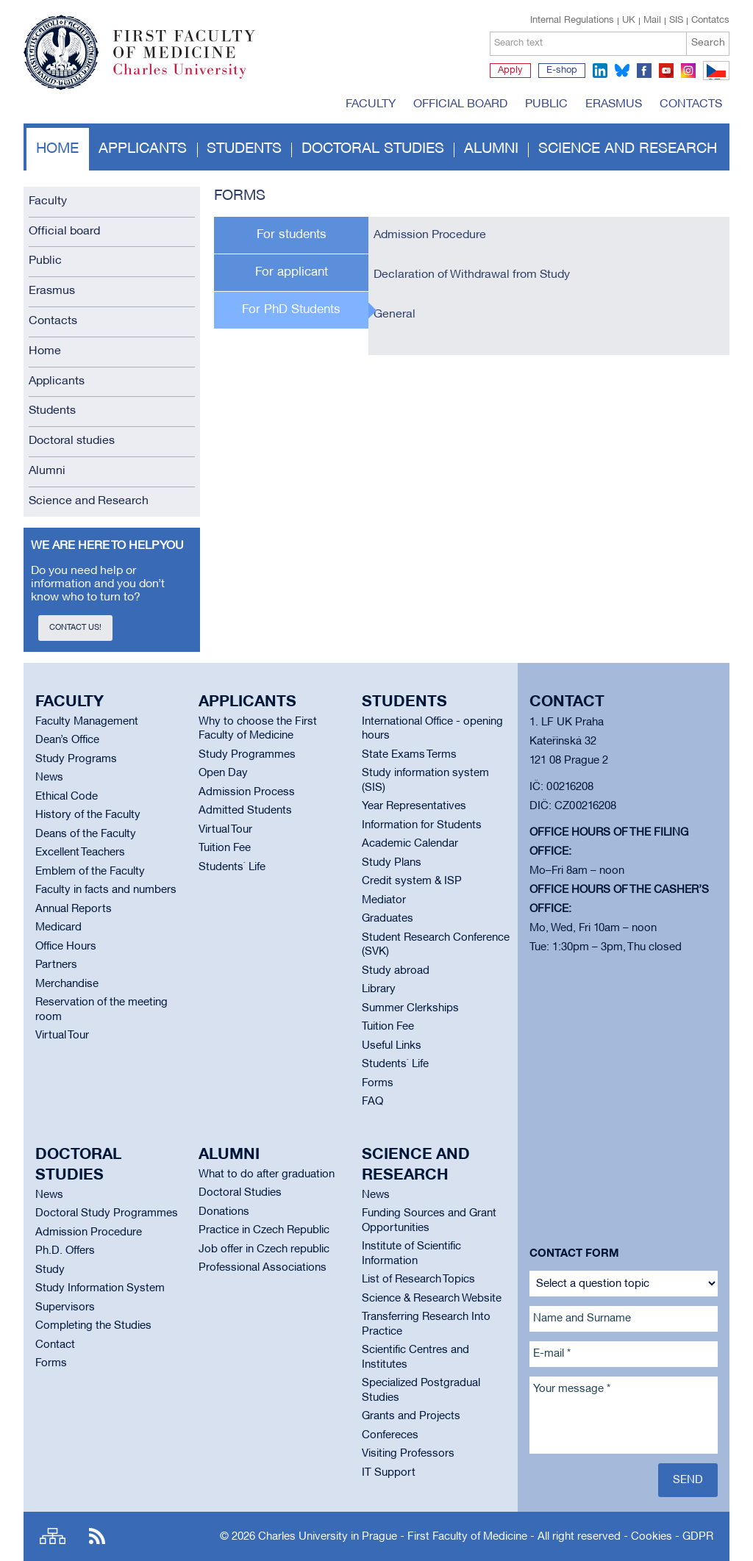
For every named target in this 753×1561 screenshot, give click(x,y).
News (49, 777)
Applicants (143, 149)
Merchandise (67, 984)
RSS (97, 1536)
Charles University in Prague (192, 77)
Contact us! (75, 627)
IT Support (388, 1473)
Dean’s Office (67, 740)
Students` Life (232, 867)
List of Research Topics (418, 1279)
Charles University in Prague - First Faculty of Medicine (392, 1537)
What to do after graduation (267, 1174)
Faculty (371, 104)
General (394, 314)
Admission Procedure (430, 235)
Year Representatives (414, 806)
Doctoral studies (372, 149)
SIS (676, 20)
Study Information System (100, 1288)
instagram (688, 70)
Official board (460, 104)
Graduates (387, 919)
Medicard (58, 927)
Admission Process (247, 792)
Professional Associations (262, 1268)
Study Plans (391, 863)
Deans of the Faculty (85, 834)
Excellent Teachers (80, 852)
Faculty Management (86, 722)
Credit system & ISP (412, 881)
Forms (377, 1083)
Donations (224, 1212)
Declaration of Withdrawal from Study (472, 275)
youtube (666, 70)
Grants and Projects (411, 1416)
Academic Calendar (410, 844)
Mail (652, 20)
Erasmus (613, 104)
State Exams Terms (409, 755)
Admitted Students (245, 810)
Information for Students (422, 825)
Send (688, 1480)
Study (50, 1270)
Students (244, 149)
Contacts (691, 104)
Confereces (390, 1435)
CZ (714, 79)
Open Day (223, 773)
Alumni (491, 149)
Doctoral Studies (240, 1193)
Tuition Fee (225, 848)
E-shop (561, 70)
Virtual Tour (62, 1035)
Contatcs (710, 20)
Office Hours (65, 946)
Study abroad (395, 971)
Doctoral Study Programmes (106, 1213)
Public (546, 104)
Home (57, 149)
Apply (510, 70)
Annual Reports (73, 909)
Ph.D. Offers (65, 1251)
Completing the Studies (93, 1326)
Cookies (651, 1537)
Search (708, 43)
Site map (52, 1536)
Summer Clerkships (410, 1008)
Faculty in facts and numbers (105, 890)
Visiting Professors (408, 1454)
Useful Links (391, 1046)
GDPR (697, 1537)
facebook (644, 70)
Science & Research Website (432, 1298)
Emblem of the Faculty (90, 871)
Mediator (384, 900)
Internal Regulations (572, 20)
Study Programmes (247, 755)
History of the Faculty (87, 815)
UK (628, 20)
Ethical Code (66, 797)
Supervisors (65, 1307)
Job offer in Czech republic (264, 1249)
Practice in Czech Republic (264, 1230)
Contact (55, 1345)
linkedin (600, 70)
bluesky (622, 70)
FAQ (372, 1102)
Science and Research (627, 149)
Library (379, 989)
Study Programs (76, 759)
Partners (56, 965)
